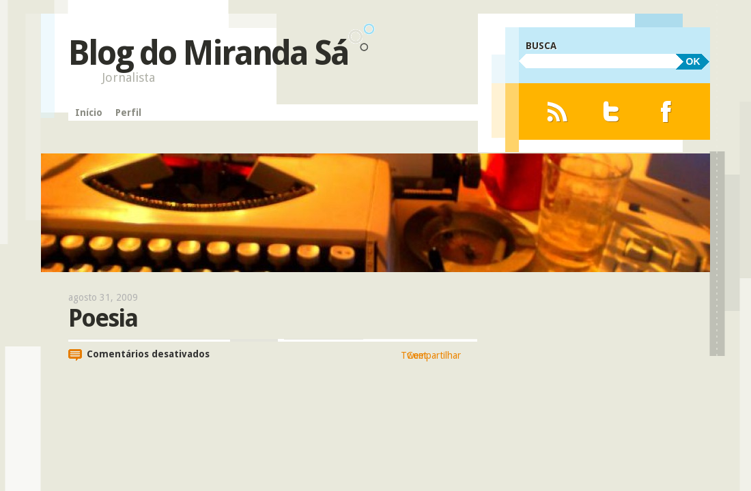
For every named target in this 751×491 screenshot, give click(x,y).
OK (693, 61)
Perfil (128, 112)
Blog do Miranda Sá (208, 53)
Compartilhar (434, 355)
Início (88, 112)
